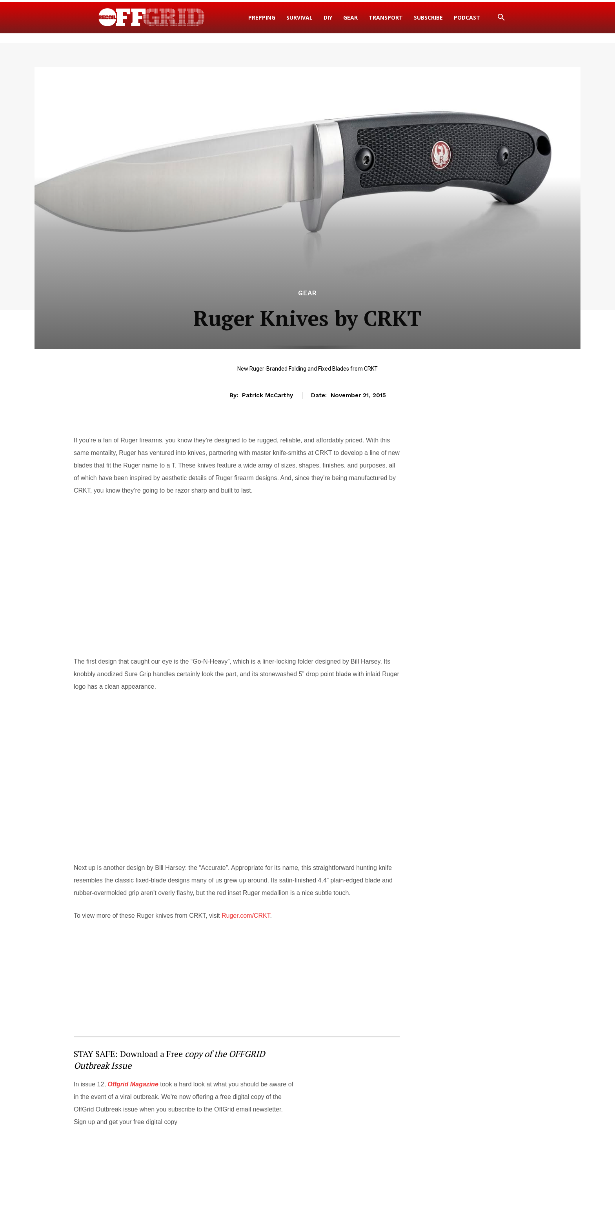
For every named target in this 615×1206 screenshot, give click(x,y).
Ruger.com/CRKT (246, 915)
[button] (501, 17)
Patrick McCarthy (267, 395)
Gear (307, 293)
